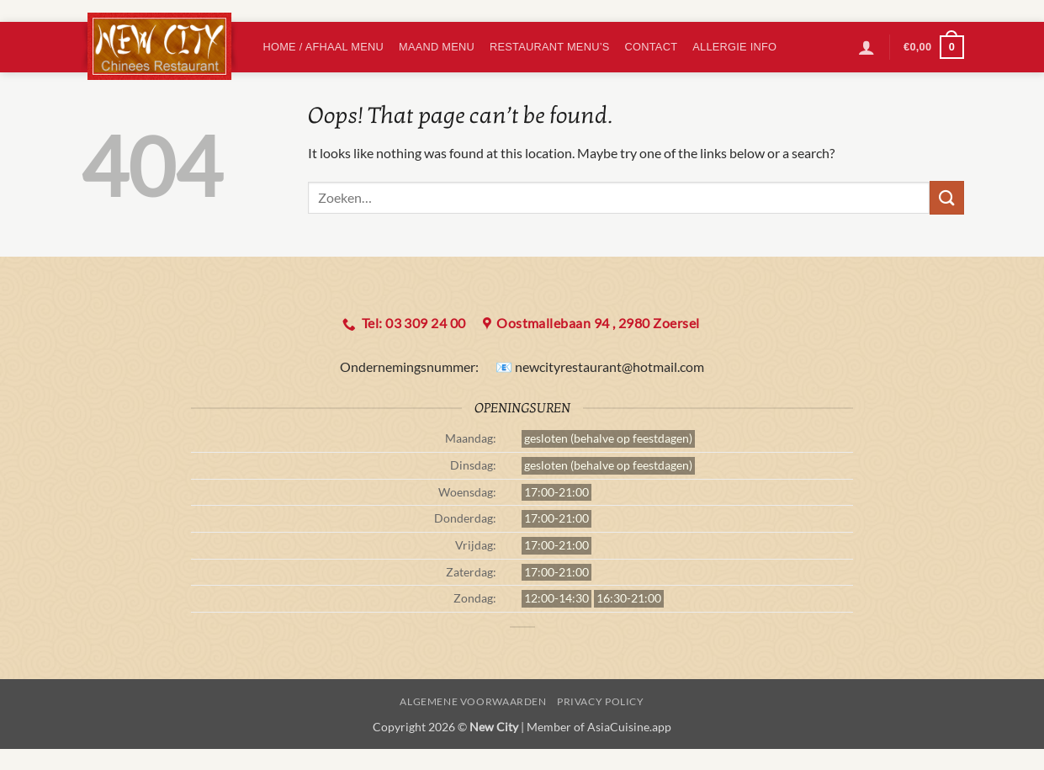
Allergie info (734, 46)
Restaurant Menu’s (550, 46)
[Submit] (946, 197)
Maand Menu (436, 46)
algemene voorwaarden (473, 701)
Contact (651, 46)
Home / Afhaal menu (323, 46)
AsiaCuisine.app (629, 727)
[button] (866, 47)
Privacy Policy (600, 701)
